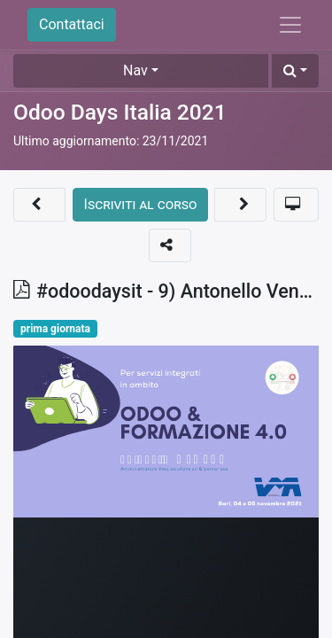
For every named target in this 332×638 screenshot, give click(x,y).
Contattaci (71, 24)
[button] (295, 71)
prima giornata (55, 329)
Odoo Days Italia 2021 (120, 112)
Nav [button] (135, 70)
